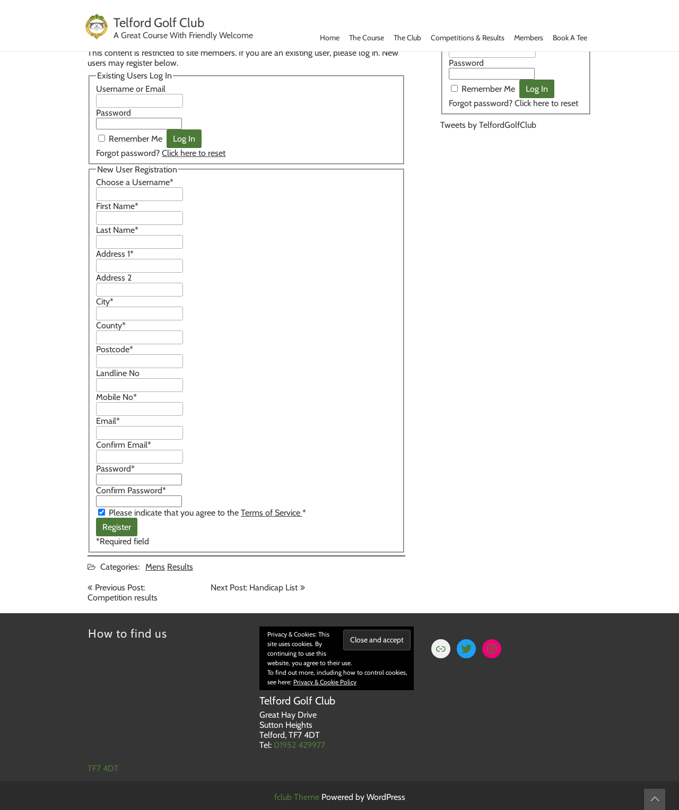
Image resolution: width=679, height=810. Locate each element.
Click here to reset (193, 153)
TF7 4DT (103, 768)
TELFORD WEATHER (515, 181)
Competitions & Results (467, 37)
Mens (155, 567)
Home (330, 37)
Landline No (118, 373)
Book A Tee (570, 37)
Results (180, 567)
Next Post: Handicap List (254, 587)
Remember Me (135, 139)
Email (108, 421)
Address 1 (115, 254)
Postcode (114, 349)
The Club (407, 37)
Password (113, 113)
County (111, 325)
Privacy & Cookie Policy (324, 682)
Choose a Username (134, 182)
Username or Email (131, 89)
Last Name (117, 230)
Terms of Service (271, 513)
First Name (117, 206)
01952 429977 (299, 745)
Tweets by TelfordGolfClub (488, 125)
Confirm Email (123, 445)
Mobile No (116, 397)
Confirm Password (131, 490)
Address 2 (114, 278)
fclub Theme (297, 797)
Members (528, 37)
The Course (366, 37)
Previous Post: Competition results (123, 592)
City (105, 302)
